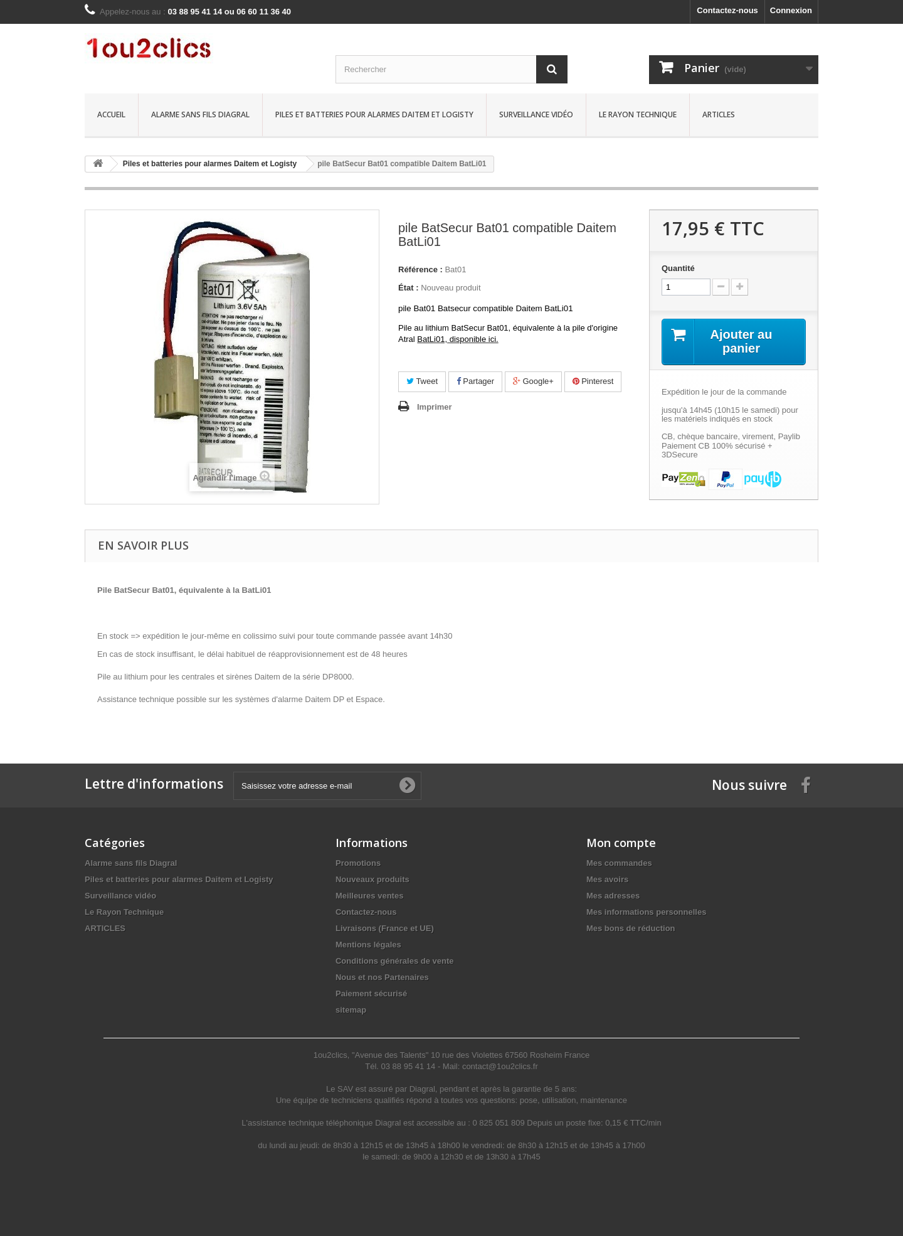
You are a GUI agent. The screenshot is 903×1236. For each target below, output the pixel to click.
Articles (718, 114)
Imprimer (434, 407)
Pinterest (593, 381)
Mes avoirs (607, 879)
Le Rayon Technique (638, 114)
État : (408, 287)
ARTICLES (105, 928)
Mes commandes (619, 863)
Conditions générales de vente (394, 961)
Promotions (358, 863)
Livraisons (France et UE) (384, 928)
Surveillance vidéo (536, 114)
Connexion (791, 10)
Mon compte (621, 842)
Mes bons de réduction (630, 928)
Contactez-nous (727, 10)
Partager (475, 381)
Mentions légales (368, 944)
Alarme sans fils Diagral (200, 114)
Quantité (678, 268)
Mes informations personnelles (646, 912)
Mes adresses (613, 895)
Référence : (420, 269)
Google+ (533, 381)
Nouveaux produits (372, 879)
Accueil (111, 114)
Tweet (422, 381)
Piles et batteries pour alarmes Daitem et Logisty (374, 114)
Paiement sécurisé (371, 993)
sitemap (350, 1010)
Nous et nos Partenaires (382, 977)
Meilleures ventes (369, 895)
